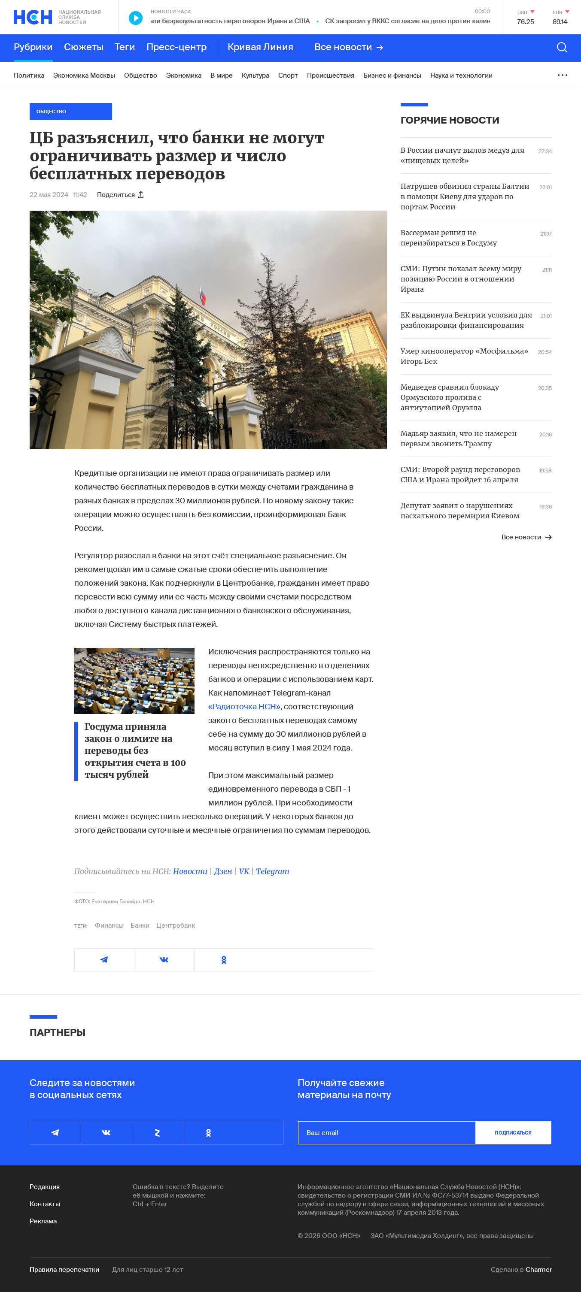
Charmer (539, 1269)
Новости (190, 871)
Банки (140, 925)
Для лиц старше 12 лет (147, 1269)
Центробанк (175, 925)
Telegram (272, 871)
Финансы (109, 925)
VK (244, 871)
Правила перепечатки (64, 1269)
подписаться (513, 1133)
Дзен (223, 871)
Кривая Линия (260, 47)
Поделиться (120, 195)
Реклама (43, 1221)
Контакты (45, 1204)
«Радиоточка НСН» (244, 707)
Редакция (45, 1187)
